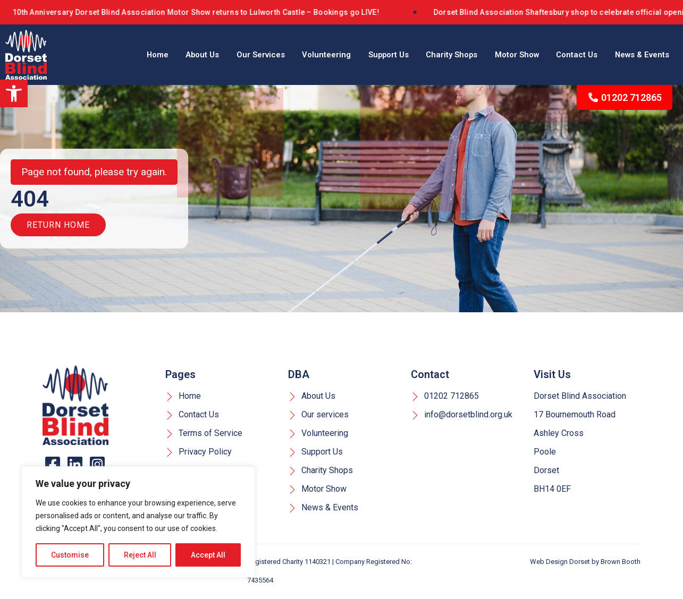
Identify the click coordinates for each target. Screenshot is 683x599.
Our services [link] (318, 416)
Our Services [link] (223, 54)
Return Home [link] (58, 228)
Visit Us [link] (552, 376)
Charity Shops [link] (430, 54)
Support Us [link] (361, 54)
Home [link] (111, 54)
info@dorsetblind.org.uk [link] (461, 416)
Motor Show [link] (501, 54)
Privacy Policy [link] (198, 453)
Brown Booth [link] (620, 563)
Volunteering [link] (294, 54)
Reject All (140, 555)
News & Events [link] (638, 54)
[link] (14, 93)
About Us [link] (160, 54)
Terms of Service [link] (203, 435)
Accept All (208, 555)
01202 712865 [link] (624, 97)
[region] (138, 522)
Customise (70, 555)
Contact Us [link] (566, 54)
